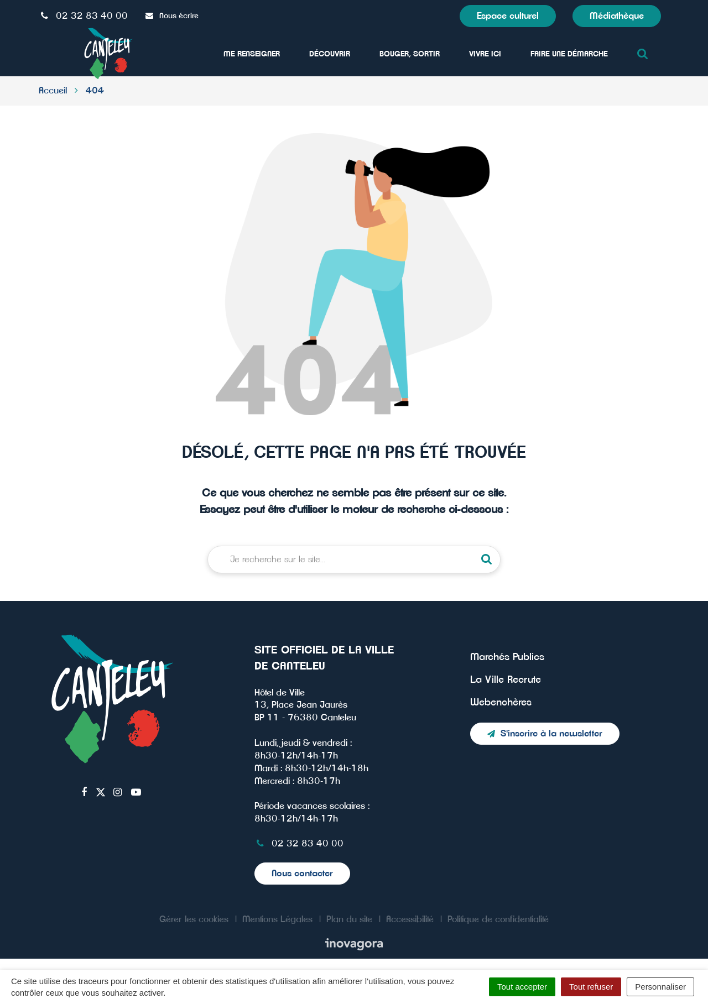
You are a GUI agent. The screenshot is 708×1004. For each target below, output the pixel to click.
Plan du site (349, 919)
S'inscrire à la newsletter (544, 733)
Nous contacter (302, 873)
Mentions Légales (277, 919)
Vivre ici (485, 54)
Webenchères (501, 703)
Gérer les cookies (193, 919)
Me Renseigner (251, 54)
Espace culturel (508, 16)
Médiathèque (617, 16)
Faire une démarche (569, 54)
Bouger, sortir (409, 54)
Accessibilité (410, 919)
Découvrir (329, 54)
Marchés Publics (507, 657)
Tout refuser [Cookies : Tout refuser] (591, 986)
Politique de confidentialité (498, 919)
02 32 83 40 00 (298, 843)
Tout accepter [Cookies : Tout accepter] (522, 986)
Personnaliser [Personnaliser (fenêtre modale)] (660, 986)
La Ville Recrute (505, 680)
